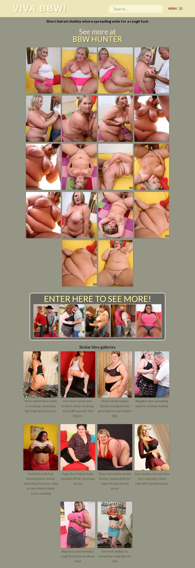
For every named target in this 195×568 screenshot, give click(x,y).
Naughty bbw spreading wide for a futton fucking (151, 403)
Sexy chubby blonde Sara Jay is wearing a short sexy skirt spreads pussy (152, 478)
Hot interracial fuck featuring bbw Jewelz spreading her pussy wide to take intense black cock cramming (41, 483)
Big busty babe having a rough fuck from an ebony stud (77, 555)
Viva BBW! (40, 8)
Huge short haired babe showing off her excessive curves (78, 478)
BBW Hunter (97, 39)
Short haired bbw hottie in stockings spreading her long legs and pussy (41, 406)
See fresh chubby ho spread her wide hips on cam (115, 555)
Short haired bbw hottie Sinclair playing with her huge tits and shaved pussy (115, 481)
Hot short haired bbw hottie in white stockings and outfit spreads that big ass (77, 408)
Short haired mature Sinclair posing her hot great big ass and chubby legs (115, 408)
